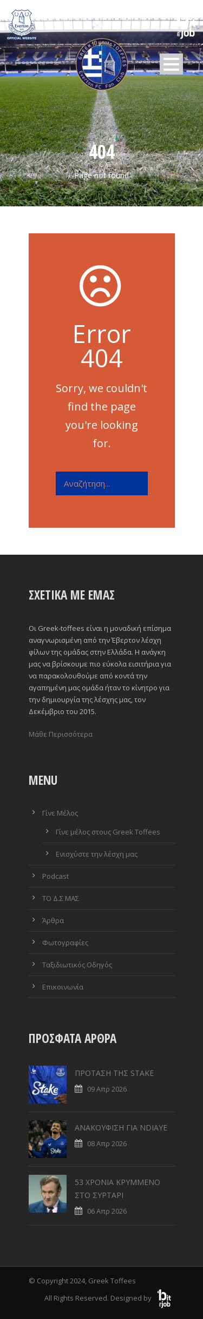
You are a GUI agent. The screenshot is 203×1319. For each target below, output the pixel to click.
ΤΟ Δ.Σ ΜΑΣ (60, 898)
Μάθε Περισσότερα (61, 734)
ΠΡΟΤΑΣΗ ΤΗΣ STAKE (114, 1073)
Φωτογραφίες (65, 942)
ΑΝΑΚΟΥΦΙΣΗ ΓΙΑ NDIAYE (121, 1127)
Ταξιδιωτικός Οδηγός (77, 965)
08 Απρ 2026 (107, 1143)
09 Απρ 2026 (107, 1089)
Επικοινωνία (62, 987)
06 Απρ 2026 (107, 1211)
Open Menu (171, 64)
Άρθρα (53, 920)
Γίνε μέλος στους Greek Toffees (108, 832)
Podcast (55, 876)
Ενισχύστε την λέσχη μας (96, 854)
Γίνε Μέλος (60, 813)
